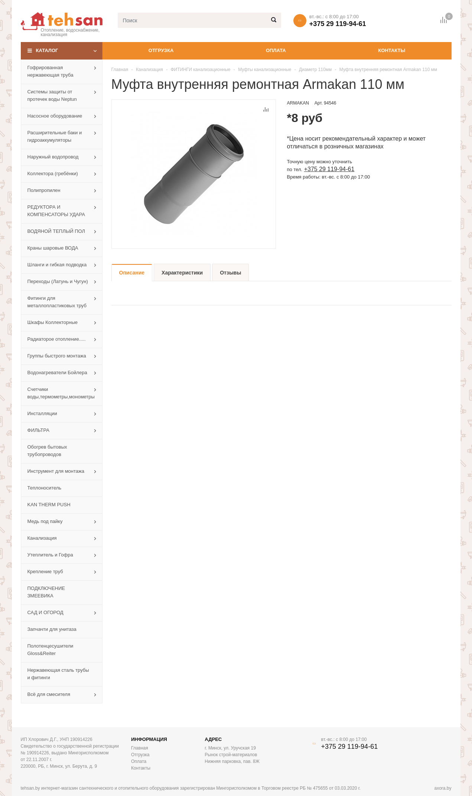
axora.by (442, 788)
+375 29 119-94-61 (337, 23)
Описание (132, 273)
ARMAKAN (298, 103)
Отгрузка (161, 50)
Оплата (276, 50)
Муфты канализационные (264, 69)
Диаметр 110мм (315, 69)
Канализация (149, 69)
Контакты (391, 50)
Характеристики (182, 273)
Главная (119, 69)
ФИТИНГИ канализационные (200, 69)
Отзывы (230, 273)
